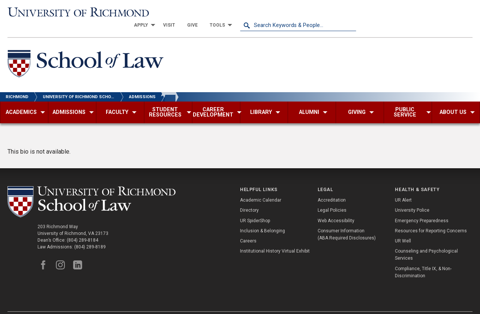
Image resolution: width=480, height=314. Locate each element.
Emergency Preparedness (421, 207)
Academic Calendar (260, 187)
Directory (249, 197)
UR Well (403, 227)
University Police (412, 197)
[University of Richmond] (66, 12)
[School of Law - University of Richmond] (86, 52)
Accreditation (332, 187)
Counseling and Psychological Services (426, 241)
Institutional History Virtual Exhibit (275, 238)
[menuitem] (258, 12)
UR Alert (403, 187)
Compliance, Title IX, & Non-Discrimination (423, 259)
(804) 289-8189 (90, 233)
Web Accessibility (336, 207)
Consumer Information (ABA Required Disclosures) (347, 221)
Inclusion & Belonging (262, 217)
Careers (248, 227)
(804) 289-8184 (82, 226)
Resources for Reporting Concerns (431, 217)
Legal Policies (332, 197)
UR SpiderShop (255, 207)
